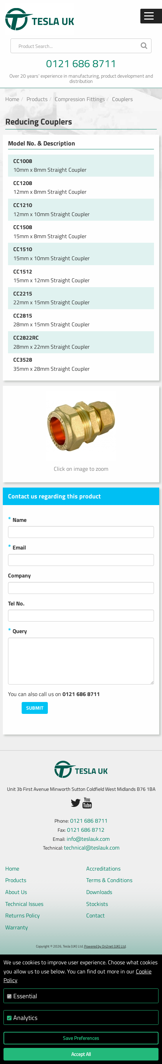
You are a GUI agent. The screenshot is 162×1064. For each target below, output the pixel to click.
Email (17, 547)
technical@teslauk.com (91, 847)
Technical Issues (24, 904)
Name (17, 520)
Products (37, 99)
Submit (34, 707)
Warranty (16, 927)
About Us (16, 892)
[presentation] (101, 715)
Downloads (99, 892)
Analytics (25, 1017)
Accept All (81, 1054)
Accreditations (103, 868)
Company (19, 575)
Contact (95, 915)
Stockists (97, 904)
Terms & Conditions (109, 880)
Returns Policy (22, 915)
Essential (25, 996)
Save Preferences (81, 1038)
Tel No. (16, 603)
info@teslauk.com (88, 839)
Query (17, 631)
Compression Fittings (80, 99)
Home (12, 99)
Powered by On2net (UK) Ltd (105, 946)
